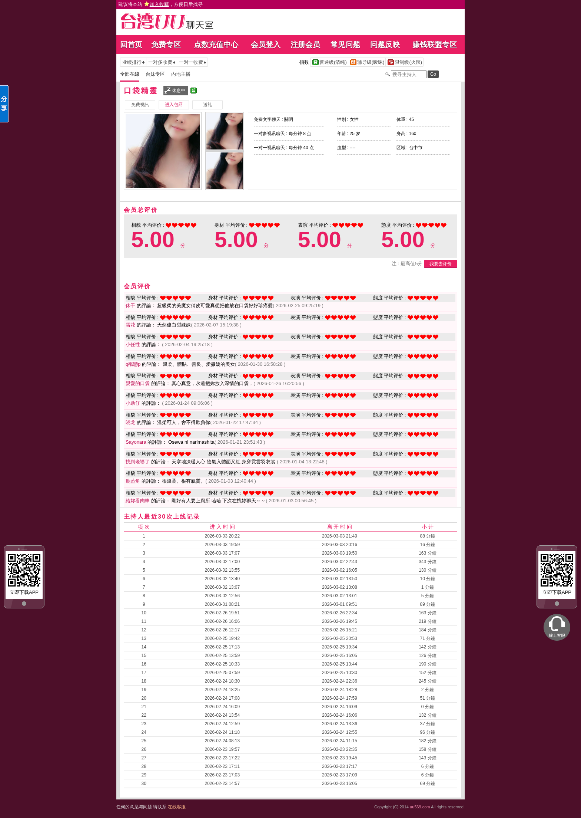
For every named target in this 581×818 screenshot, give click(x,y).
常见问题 (345, 44)
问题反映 (385, 44)
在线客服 (177, 806)
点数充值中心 (216, 44)
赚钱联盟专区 (434, 44)
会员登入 (265, 44)
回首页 (131, 44)
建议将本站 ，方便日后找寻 (160, 4)
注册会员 (305, 44)
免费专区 (166, 44)
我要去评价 (440, 263)
